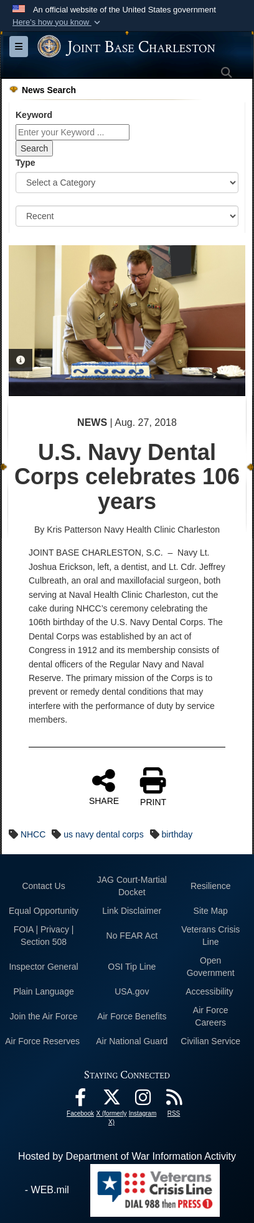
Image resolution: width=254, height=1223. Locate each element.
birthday (177, 834)
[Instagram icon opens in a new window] (142, 1100)
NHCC (33, 834)
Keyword (34, 115)
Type (25, 163)
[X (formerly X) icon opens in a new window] (111, 1100)
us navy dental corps (103, 834)
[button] (57, 22)
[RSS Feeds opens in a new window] (173, 1100)
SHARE (104, 786)
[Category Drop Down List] (127, 182)
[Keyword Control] (72, 132)
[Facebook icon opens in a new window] (80, 1100)
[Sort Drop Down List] (127, 216)
